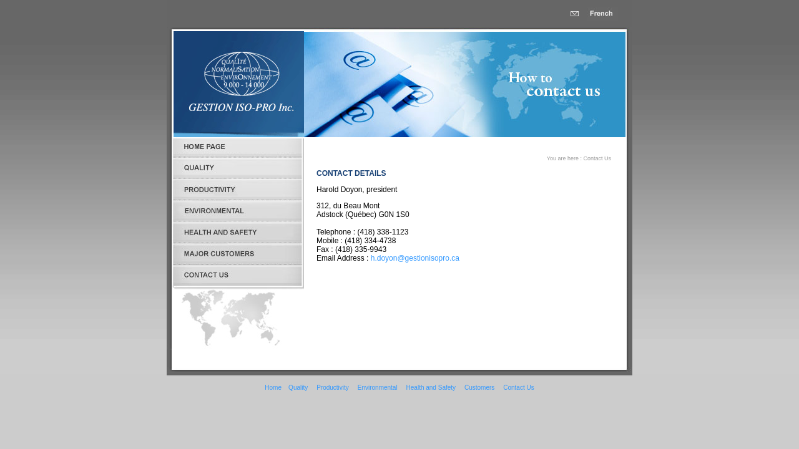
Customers (479, 387)
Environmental (378, 387)
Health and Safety (431, 387)
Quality (298, 387)
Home (273, 387)
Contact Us (518, 387)
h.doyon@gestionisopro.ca (415, 258)
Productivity (332, 387)
